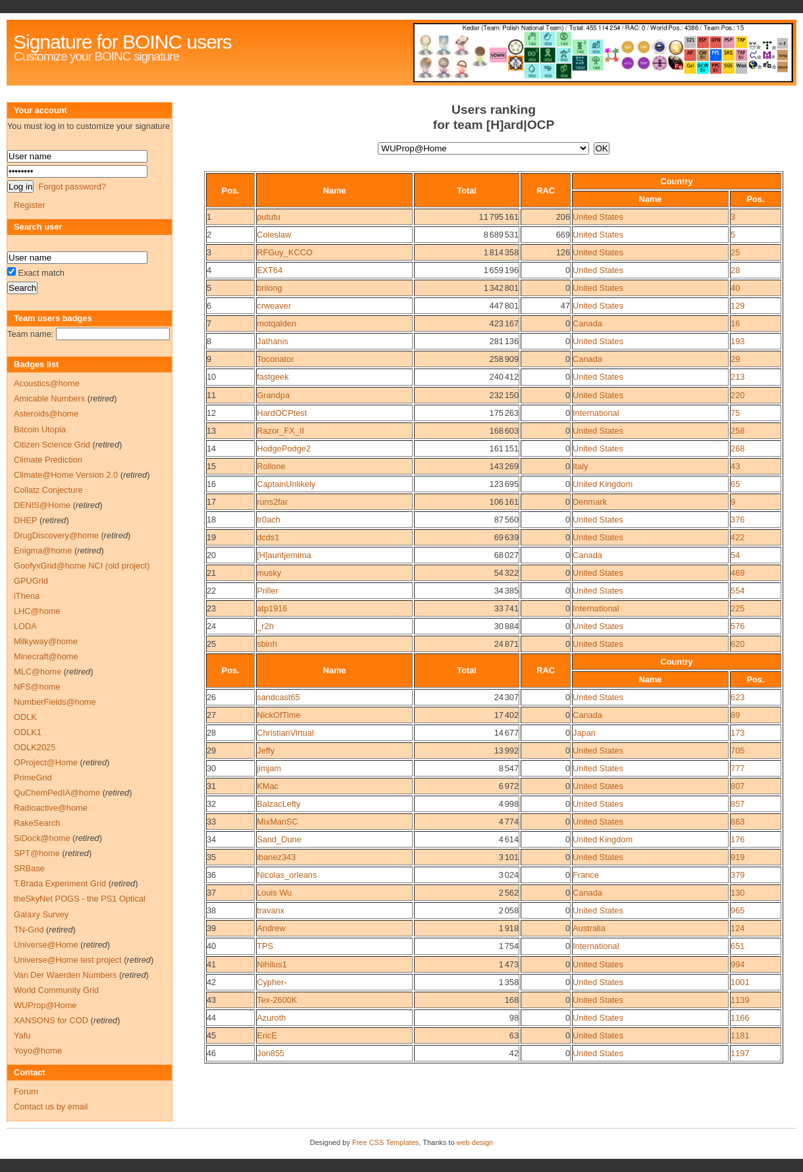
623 (737, 697)
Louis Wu (274, 893)
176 (737, 839)
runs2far (272, 502)
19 (211, 537)
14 (211, 448)
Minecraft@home (46, 656)
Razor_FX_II (280, 431)
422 (737, 537)
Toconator (275, 359)
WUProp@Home (45, 1005)
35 (211, 857)
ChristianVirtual (285, 733)
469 (737, 573)
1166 (740, 1018)
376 (737, 519)
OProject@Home (46, 762)
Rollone (271, 466)
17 (211, 502)
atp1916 (272, 608)
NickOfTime (278, 715)
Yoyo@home (38, 1051)
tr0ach (268, 519)
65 (735, 484)
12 (211, 413)
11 (211, 395)
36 (211, 875)
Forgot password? (71, 186)
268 (737, 448)
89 (735, 715)
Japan (584, 733)
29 (735, 359)
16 (735, 323)
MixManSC (277, 822)
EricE (267, 1035)
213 (737, 377)
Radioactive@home (51, 808)
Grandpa (273, 395)
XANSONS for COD (51, 1020)
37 (211, 893)
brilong (269, 288)
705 (737, 750)
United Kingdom (603, 484)
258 (737, 431)
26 (211, 697)
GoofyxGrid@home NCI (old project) (81, 566)
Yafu (22, 1035)
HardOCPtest (282, 413)
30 (211, 768)
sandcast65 (278, 697)
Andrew (271, 928)
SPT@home (37, 853)
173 (737, 733)
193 (737, 341)
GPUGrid (31, 581)
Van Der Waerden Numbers (65, 975)
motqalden (276, 323)
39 (211, 928)
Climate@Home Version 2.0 (66, 475)
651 (737, 946)
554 (737, 591)
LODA (25, 626)
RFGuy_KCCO (285, 252)
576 (737, 626)
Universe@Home (46, 945)
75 (735, 413)
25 (735, 252)
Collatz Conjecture (48, 490)
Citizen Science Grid (52, 444)
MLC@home (37, 671)
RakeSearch (37, 823)
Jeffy (265, 750)
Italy (580, 466)
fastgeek (272, 377)
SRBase (29, 868)
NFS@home (37, 687)
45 (211, 1035)
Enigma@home (43, 550)
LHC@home (37, 611)
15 (211, 466)
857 (737, 804)
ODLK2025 (34, 747)
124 (737, 928)
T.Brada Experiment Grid (60, 883)
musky (269, 573)
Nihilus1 (272, 964)
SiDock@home (42, 838)
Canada (587, 323)
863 (737, 822)
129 (737, 306)
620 (737, 644)
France (586, 875)
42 (211, 982)
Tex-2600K (277, 1000)
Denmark (590, 502)
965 (737, 910)
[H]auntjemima (284, 555)
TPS (265, 946)
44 (211, 1018)
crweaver (274, 306)
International (596, 413)
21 (211, 573)
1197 (740, 1053)
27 (211, 715)
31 (211, 786)
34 (211, 839)
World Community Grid (56, 990)
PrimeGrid (33, 777)
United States (598, 217)
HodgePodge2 (284, 448)
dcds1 (268, 537)
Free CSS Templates (385, 1142)
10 (211, 377)
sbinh (267, 644)
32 (211, 804)
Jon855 (270, 1053)
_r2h (265, 626)
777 (737, 768)
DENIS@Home (42, 505)
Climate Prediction (48, 460)
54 (735, 555)
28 (735, 270)
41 (211, 964)
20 (211, 555)
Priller (267, 591)
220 (737, 395)
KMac (267, 786)
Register (29, 205)
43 (735, 466)
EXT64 (269, 270)
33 (211, 822)
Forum (26, 1091)
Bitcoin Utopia (40, 429)
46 (211, 1053)
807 (737, 786)
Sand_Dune (279, 839)
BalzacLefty (278, 804)
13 (211, 431)
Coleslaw (274, 235)
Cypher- (272, 982)
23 (211, 608)
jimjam (269, 768)
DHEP (25, 520)
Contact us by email (51, 1106)
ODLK (25, 717)
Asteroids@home (46, 414)
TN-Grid (29, 929)
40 (735, 288)
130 (737, 893)
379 (737, 875)
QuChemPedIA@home (57, 793)
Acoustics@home (47, 383)
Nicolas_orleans (287, 875)
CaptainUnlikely (286, 484)
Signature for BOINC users (122, 42)
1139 (740, 1000)
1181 (740, 1035)
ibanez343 (276, 857)
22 (211, 591)
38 (211, 910)
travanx (270, 910)
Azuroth (271, 1018)
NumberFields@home (55, 702)
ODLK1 (27, 732)
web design (475, 1142)
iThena (26, 596)
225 (737, 608)
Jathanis (272, 341)
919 (737, 857)
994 (737, 964)
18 (211, 519)
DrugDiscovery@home (56, 535)
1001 (740, 982)
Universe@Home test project (68, 960)
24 (211, 626)
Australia (589, 928)
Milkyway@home (46, 641)
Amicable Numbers (49, 398)
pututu (268, 217)
